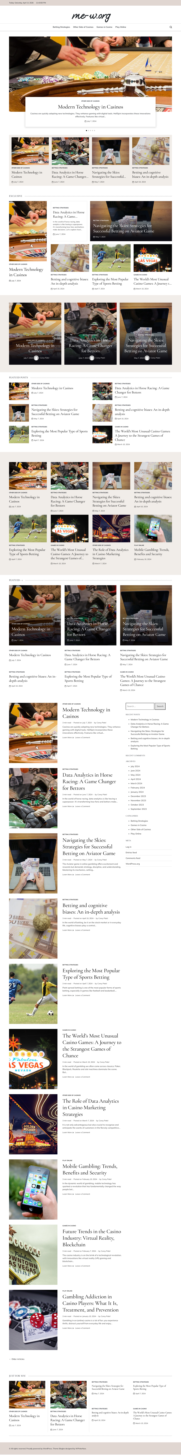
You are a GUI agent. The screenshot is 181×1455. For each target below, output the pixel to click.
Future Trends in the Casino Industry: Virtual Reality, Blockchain (91, 1238)
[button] (86, 130)
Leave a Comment (82, 737)
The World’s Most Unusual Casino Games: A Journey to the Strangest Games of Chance (152, 285)
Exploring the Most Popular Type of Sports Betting (110, 281)
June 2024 (135, 770)
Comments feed (133, 858)
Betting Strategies (61, 27)
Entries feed (131, 852)
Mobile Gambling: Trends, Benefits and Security (151, 552)
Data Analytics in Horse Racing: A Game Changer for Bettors (69, 176)
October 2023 (137, 804)
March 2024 (136, 783)
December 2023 (138, 796)
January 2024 (137, 792)
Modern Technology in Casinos (90, 106)
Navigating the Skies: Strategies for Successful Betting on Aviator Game (109, 176)
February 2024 (138, 787)
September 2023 (139, 809)
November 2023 (138, 800)
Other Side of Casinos (83, 27)
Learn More (68, 737)
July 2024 (135, 766)
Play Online (120, 27)
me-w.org (90, 15)
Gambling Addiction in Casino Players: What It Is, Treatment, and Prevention (90, 1303)
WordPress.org (133, 864)
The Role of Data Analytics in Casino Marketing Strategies (110, 554)
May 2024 (135, 775)
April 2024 (136, 779)
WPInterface (81, 1448)
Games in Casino (104, 27)
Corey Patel (41, 357)
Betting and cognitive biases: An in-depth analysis (150, 174)
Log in (128, 847)
